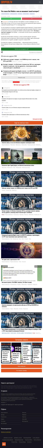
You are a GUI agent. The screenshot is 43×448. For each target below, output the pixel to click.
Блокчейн (26, 13)
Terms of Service (37, 439)
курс (12, 308)
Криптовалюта (4, 412)
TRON (17, 385)
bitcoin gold (20, 388)
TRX (23, 385)
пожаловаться (16, 82)
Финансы (18, 144)
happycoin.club (8, 105)
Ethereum (10, 167)
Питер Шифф (20, 333)
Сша (3, 214)
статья (24, 261)
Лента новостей (21, 366)
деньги (32, 13)
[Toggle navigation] (40, 2)
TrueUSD (15, 388)
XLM (16, 386)
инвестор (9, 190)
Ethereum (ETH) (26, 167)
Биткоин (24, 412)
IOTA (27, 385)
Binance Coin (26, 386)
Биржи (2, 419)
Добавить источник (8, 437)
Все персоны (25, 421)
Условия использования (7, 439)
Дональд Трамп (6, 333)
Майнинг (24, 414)
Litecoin (9, 385)
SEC (20, 238)
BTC (14, 167)
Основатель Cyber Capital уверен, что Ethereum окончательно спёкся (15, 114)
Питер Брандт (28, 333)
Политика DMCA (28, 439)
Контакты (29, 442)
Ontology (8, 388)
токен (20, 13)
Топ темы (3, 421)
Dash (7, 386)
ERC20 (12, 386)
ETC (14, 386)
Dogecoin (12, 388)
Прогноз (24, 417)
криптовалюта (6, 13)
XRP (30, 238)
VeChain (18, 386)
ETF (11, 238)
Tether (4, 386)
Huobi (2, 388)
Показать (3, 402)
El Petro (30, 385)
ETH (23, 238)
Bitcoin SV (31, 386)
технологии (14, 13)
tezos (5, 388)
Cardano (35, 386)
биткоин (13, 144)
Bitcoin (26, 214)
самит (19, 284)
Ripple (26, 238)
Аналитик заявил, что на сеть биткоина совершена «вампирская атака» (16, 107)
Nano (31, 388)
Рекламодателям (27, 437)
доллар (22, 214)
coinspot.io (7, 88)
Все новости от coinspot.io (35, 52)
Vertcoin (22, 386)
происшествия (31, 144)
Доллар (2, 414)
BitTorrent (27, 388)
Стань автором (36, 437)
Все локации (4, 423)
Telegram (30, 284)
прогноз (14, 190)
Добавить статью (18, 437)
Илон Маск (13, 333)
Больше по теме (37, 119)
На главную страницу (21, 370)
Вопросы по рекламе (5, 432)
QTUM (24, 388)
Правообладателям (19, 439)
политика (16, 214)
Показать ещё (21, 77)
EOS (20, 261)
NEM (9, 386)
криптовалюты (14, 261)
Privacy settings (22, 442)
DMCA (4, 444)
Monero (20, 385)
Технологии (3, 417)
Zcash (25, 385)
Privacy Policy (14, 442)
